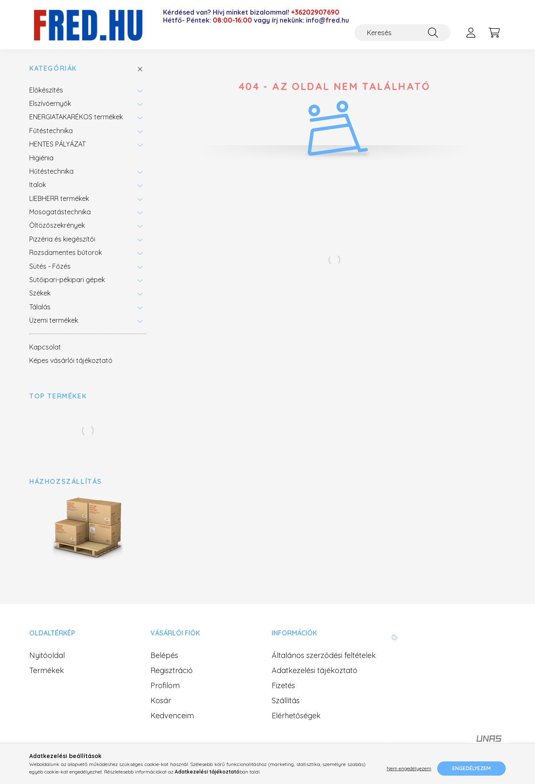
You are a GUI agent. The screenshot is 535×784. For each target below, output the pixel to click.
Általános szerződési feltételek (324, 655)
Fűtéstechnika (51, 130)
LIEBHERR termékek (59, 198)
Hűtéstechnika (51, 171)
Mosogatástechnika (60, 212)
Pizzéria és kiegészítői (62, 239)
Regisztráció (171, 670)
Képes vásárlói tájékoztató (70, 360)
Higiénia (41, 158)
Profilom (165, 685)
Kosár (160, 700)
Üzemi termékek (53, 320)
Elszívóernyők (50, 103)
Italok (37, 184)
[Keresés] (402, 32)
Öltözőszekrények (57, 225)
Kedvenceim (172, 715)
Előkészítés (46, 90)
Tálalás (40, 307)
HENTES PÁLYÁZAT (57, 144)
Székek (40, 293)
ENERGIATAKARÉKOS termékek (76, 117)
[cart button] (494, 32)
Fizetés (283, 685)
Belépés (164, 655)
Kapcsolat (45, 347)
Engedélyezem (471, 768)
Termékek (46, 670)
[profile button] (470, 32)
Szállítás (286, 700)
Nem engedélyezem (409, 768)
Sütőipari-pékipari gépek (67, 279)
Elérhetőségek (296, 715)
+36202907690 (315, 12)
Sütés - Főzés (50, 266)
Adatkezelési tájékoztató (314, 670)
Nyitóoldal (47, 655)
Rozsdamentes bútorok (65, 252)
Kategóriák (53, 68)
